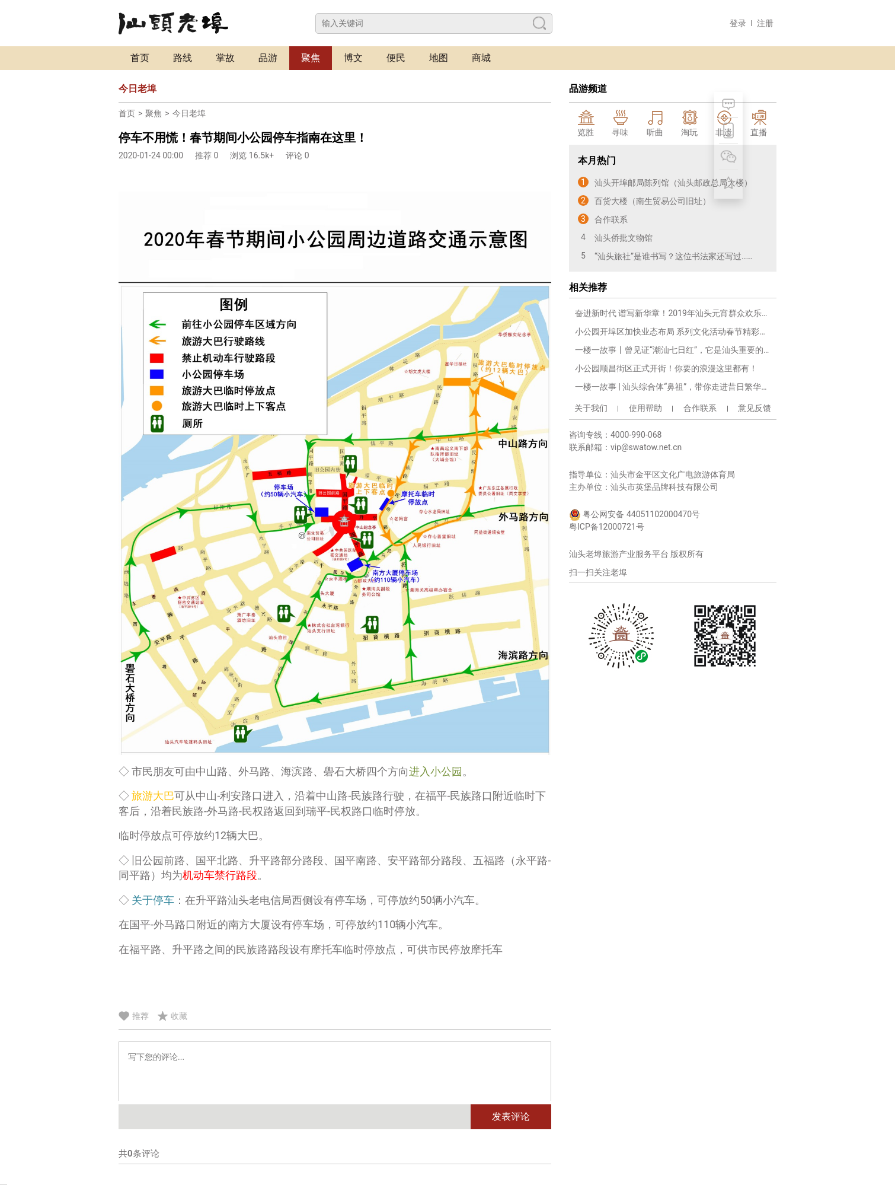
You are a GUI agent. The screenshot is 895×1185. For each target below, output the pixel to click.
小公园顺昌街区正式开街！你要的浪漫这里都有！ (666, 368)
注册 (765, 23)
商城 (481, 57)
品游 (267, 57)
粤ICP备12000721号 (606, 526)
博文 (353, 57)
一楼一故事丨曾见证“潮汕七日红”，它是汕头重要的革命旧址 (673, 350)
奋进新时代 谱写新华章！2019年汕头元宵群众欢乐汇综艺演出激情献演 (673, 313)
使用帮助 (645, 408)
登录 (738, 23)
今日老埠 (189, 113)
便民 (395, 57)
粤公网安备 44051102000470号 (634, 515)
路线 (182, 57)
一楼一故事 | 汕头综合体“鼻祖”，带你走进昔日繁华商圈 (673, 386)
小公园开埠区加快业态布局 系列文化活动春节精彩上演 (673, 331)
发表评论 (511, 1116)
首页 (139, 57)
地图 (438, 57)
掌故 (225, 57)
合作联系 (700, 408)
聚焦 (310, 57)
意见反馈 (754, 408)
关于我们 (591, 408)
